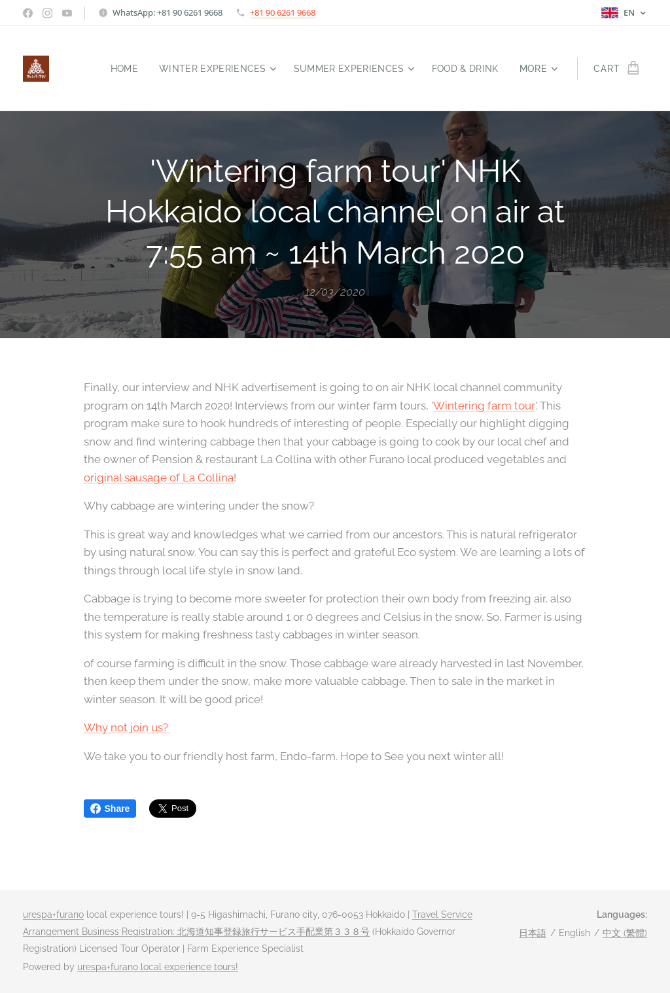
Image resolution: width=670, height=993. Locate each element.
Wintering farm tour (484, 404)
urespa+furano (53, 914)
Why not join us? (127, 727)
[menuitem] (115, 68)
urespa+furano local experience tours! (157, 967)
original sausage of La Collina (159, 476)
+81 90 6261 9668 (282, 12)
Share (110, 808)
